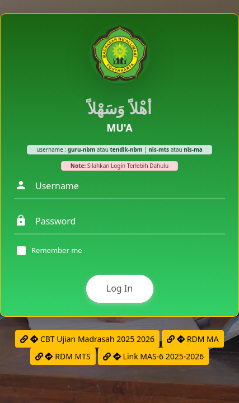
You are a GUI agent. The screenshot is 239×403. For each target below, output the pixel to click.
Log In (119, 288)
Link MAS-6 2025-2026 (153, 356)
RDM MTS (63, 356)
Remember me (56, 250)
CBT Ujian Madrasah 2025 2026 (87, 339)
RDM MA (193, 339)
